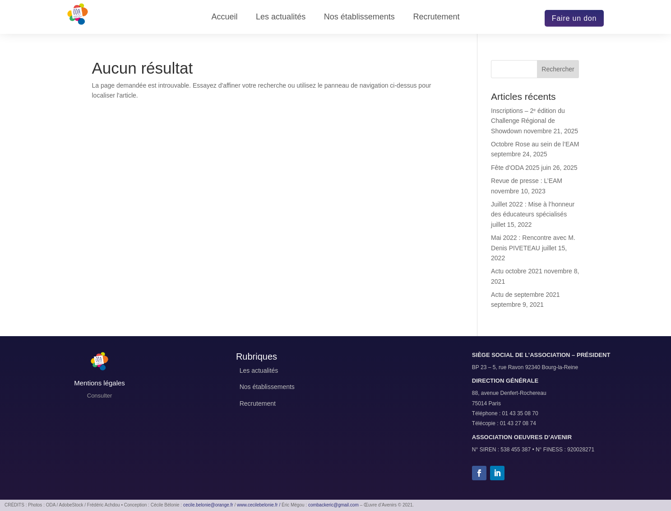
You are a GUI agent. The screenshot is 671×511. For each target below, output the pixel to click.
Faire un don (574, 18)
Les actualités (280, 17)
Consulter (99, 395)
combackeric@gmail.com (333, 504)
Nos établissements (359, 17)
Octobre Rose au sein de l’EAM (535, 144)
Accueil (224, 17)
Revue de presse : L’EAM (526, 180)
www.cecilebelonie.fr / (258, 504)
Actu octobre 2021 (516, 271)
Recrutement (436, 17)
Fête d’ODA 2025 (515, 167)
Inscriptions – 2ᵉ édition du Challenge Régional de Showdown (528, 121)
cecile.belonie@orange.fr (208, 504)
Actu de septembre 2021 (525, 294)
